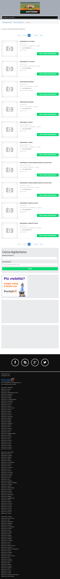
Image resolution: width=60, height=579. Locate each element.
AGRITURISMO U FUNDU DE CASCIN (29, 203)
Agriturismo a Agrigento (7, 387)
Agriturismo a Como (6, 530)
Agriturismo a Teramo (6, 505)
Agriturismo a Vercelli (6, 447)
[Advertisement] (15, 311)
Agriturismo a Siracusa (6, 503)
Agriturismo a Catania (6, 528)
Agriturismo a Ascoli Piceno (7, 518)
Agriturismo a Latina (6, 413)
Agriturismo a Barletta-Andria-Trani (9, 392)
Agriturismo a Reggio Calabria (8, 433)
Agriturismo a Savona (6, 566)
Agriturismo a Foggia (6, 535)
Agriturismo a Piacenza (6, 493)
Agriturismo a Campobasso (7, 526)
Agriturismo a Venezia (6, 510)
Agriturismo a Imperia (6, 538)
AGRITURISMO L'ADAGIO (26, 122)
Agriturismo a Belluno (6, 457)
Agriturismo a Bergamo (6, 394)
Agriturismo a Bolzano (6, 396)
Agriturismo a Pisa (5, 557)
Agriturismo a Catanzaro (7, 401)
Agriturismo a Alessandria (7, 452)
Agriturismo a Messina (6, 547)
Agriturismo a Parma (6, 554)
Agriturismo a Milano (6, 420)
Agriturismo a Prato (6, 432)
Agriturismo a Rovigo (6, 564)
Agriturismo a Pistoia (6, 430)
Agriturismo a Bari (5, 520)
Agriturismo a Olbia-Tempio (7, 488)
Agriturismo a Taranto (6, 440)
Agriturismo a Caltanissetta (7, 462)
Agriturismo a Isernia (6, 411)
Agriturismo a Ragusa (6, 496)
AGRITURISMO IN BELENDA (27, 82)
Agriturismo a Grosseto (6, 474)
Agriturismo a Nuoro (6, 550)
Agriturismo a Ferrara (6, 406)
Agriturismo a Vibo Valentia (7, 576)
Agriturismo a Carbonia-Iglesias (8, 399)
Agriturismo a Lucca (6, 544)
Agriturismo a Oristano (6, 552)
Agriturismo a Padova (6, 425)
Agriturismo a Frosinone (7, 472)
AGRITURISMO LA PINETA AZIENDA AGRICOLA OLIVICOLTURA (36, 162)
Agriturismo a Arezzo (6, 453)
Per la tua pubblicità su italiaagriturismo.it (11, 382)
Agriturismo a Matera (6, 418)
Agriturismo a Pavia (6, 426)
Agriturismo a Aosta (6, 389)
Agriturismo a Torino (6, 442)
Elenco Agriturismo (19, 22)
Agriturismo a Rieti (5, 562)
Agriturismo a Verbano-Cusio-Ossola (10, 574)
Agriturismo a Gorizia (6, 409)
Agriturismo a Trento (6, 571)
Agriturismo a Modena (6, 484)
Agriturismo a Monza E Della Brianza (10, 549)
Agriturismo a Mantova (6, 481)
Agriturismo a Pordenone (7, 494)
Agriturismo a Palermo (6, 489)
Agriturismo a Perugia (6, 491)
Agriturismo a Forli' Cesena (7, 408)
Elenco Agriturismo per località (8, 384)
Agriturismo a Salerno (6, 437)
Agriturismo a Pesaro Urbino (8, 555)
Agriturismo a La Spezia (7, 540)
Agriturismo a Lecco (6, 542)
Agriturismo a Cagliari (6, 397)
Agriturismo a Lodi (5, 479)
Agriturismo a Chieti (6, 465)
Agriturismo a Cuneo (6, 404)
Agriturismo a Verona (6, 511)
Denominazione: (6, 261)
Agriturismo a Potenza (6, 559)
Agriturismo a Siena (6, 438)
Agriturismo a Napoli (6, 421)
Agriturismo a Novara (6, 486)
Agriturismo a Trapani (6, 506)
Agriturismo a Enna (5, 469)
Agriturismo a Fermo (6, 533)
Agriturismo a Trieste (6, 508)
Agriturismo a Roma (6, 499)
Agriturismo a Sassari (6, 501)
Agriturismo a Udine (6, 573)
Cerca (30, 268)
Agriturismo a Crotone (6, 532)
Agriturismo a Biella (6, 459)
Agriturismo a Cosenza (6, 403)
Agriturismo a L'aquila (6, 476)
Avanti (36, 35)
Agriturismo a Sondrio (6, 567)
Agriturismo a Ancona (6, 516)
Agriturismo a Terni (6, 569)
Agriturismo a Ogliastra (6, 423)
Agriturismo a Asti (5, 391)
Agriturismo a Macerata (7, 416)
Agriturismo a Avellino (6, 455)
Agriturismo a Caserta (6, 464)
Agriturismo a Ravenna (6, 561)
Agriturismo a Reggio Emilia (7, 498)
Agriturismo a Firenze (6, 470)
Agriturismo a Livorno (6, 414)
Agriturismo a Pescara (6, 428)
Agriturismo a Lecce (6, 477)
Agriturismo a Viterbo (6, 513)
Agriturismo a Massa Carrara (8, 545)
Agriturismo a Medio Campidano (9, 482)
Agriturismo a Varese (6, 445)
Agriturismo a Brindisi (6, 525)
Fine (41, 35)
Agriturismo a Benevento (7, 521)
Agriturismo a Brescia (6, 460)
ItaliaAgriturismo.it (7, 22)
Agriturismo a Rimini (6, 435)
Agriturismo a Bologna (6, 523)
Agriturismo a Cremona (6, 467)
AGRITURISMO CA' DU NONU (27, 41)
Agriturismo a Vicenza (6, 449)
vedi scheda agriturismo (47, 53)
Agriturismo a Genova (6, 537)
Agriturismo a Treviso (6, 443)
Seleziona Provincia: (8, 255)
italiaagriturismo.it (5, 374)
